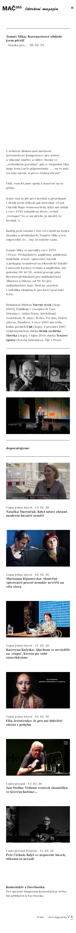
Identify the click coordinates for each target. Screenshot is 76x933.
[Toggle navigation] (72, 8)
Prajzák (32, 850)
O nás (40, 917)
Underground (16, 783)
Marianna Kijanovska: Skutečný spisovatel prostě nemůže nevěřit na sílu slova (35, 582)
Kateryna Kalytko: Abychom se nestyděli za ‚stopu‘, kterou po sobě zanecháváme (38, 653)
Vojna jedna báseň (19, 507)
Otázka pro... (18, 45)
